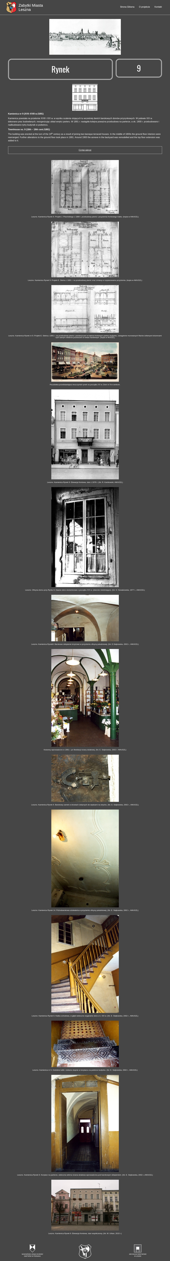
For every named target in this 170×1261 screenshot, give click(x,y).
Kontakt (158, 7)
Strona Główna (127, 7)
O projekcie (144, 7)
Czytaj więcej (85, 150)
